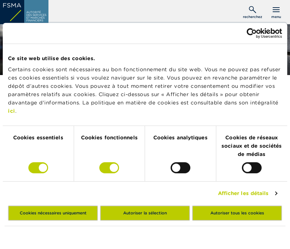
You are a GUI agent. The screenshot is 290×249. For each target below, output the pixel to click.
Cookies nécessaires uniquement (53, 212)
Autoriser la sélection (145, 212)
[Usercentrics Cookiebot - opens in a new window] (251, 33)
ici (11, 111)
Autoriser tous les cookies (237, 212)
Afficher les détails (243, 193)
